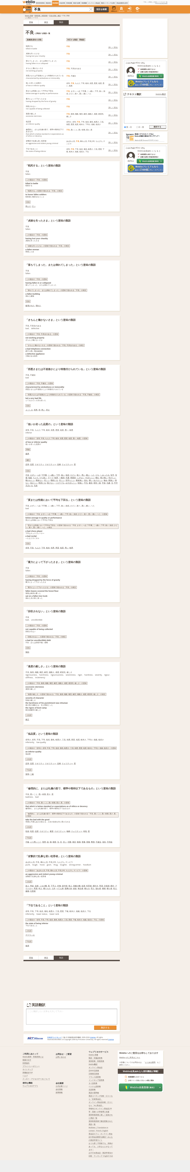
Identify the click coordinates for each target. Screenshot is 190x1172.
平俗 (104, 483)
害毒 (83, 842)
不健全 (98, 842)
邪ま (48, 410)
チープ (50, 477)
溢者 (37, 886)
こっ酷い (51, 475)
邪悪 (35, 410)
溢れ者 (98, 888)
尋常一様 (97, 483)
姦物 (27, 891)
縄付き (95, 886)
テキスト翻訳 (134, 94)
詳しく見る (113, 47)
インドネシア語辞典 (96, 1080)
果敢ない (39, 480)
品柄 (59, 464)
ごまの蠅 (43, 886)
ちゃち (36, 477)
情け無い (104, 477)
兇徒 (32, 886)
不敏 (27, 842)
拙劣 (67, 475)
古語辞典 (92, 1089)
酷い (88, 475)
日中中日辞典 (94, 1070)
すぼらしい (89, 477)
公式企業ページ (62, 1086)
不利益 (109, 842)
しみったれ (105, 475)
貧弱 (27, 774)
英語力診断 (76, 3)
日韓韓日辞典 (94, 1074)
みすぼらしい (71, 483)
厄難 (69, 842)
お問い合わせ (61, 1057)
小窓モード (114, 9)
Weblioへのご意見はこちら (129, 1057)
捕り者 (109, 888)
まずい (33, 475)
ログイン (129, 11)
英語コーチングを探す (108, 3)
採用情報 (59, 1092)
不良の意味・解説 (55, 16)
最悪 (27, 453)
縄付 (112, 886)
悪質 (57, 547)
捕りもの (47, 888)
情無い (80, 483)
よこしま (29, 410)
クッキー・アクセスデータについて (36, 1079)
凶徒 (75, 888)
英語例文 (48, 3)
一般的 (62, 477)
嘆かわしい (30, 480)
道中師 (64, 886)
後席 (27, 945)
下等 (43, 547)
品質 (32, 464)
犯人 (115, 888)
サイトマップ (28, 1069)
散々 (78, 475)
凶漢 (83, 886)
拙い (63, 475)
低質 (62, 547)
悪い (43, 410)
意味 (31, 22)
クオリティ (39, 464)
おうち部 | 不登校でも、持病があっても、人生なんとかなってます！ (101, 1146)
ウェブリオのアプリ (30, 1086)
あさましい (98, 480)
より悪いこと (35, 842)
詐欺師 (107, 886)
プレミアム (121, 11)
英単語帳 (69, 3)
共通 (67, 477)
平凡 (86, 483)
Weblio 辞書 (29, 16)
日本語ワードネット (54, 1037)
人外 (53, 888)
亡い (34, 206)
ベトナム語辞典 (95, 1086)
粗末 (48, 547)
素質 (51, 831)
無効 (27, 652)
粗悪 (56, 477)
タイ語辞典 (93, 1083)
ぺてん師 (60, 888)
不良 (27, 475)
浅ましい (33, 483)
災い (65, 842)
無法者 (80, 888)
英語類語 (55, 3)
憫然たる (54, 480)
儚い (90, 480)
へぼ (38, 475)
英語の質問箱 (94, 1093)
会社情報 (59, 1089)
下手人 (53, 886)
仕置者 (33, 891)
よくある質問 (150, 1062)
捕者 (104, 888)
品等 (27, 464)
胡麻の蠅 (76, 886)
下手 (58, 475)
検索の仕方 (27, 1060)
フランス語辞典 (95, 1077)
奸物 (59, 886)
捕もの (87, 888)
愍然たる (42, 483)
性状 (27, 831)
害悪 (44, 842)
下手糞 (44, 475)
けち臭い (43, 477)
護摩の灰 (68, 888)
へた (93, 475)
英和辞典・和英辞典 (41, 16)
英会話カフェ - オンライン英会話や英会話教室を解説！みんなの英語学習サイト (101, 1137)
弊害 (93, 842)
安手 (112, 475)
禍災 (74, 842)
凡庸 (108, 483)
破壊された (30, 305)
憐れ (97, 477)
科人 (40, 888)
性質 (32, 831)
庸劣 (90, 483)
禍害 (54, 842)
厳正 (27, 719)
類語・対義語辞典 (95, 1058)
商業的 (73, 477)
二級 (32, 774)
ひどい (73, 475)
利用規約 (26, 1063)
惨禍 (79, 842)
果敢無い (79, 480)
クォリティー (67, 464)
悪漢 (35, 888)
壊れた (38, 305)
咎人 (70, 886)
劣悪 (52, 547)
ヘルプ (25, 1076)
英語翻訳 (84, 3)
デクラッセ (30, 935)
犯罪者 (89, 886)
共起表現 (62, 3)
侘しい (47, 480)
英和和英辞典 (40, 3)
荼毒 (88, 842)
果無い (111, 480)
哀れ (86, 480)
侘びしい (112, 477)
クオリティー (50, 464)
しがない (80, 477)
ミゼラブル (60, 483)
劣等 (27, 547)
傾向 (104, 842)
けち (97, 475)
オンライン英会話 (94, 3)
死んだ (28, 206)
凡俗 (35, 485)
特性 (85, 831)
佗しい (62, 480)
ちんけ (37, 547)
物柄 (68, 831)
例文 (46, 22)
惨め (105, 480)
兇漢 (101, 886)
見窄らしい (70, 480)
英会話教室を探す (122, 3)
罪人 (92, 888)
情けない (50, 483)
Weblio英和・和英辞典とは (33, 1057)
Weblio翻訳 (161, 94)
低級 (30, 477)
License (93, 1037)
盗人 (27, 886)
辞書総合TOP (28, 1072)
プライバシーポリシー (31, 1066)
